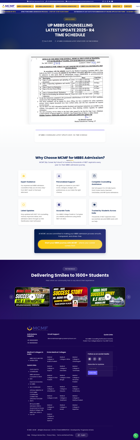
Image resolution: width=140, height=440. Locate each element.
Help (28, 435)
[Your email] (102, 368)
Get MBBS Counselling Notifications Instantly (99, 339)
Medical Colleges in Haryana (63, 389)
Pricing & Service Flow (38, 435)
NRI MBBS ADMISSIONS (44, 6)
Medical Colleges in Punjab (50, 407)
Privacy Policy (51, 435)
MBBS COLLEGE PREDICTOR (90, 6)
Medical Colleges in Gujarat (50, 368)
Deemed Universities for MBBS (36, 383)
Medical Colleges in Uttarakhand (51, 389)
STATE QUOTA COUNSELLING (34, 370)
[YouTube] (112, 1)
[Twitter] (105, 1)
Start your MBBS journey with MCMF (70, 244)
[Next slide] (128, 297)
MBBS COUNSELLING (24, 6)
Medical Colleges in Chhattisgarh (76, 359)
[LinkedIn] (109, 1)
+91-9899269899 (32, 340)
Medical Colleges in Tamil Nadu (76, 368)
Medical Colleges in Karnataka (63, 368)
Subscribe (92, 373)
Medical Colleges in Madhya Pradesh (77, 398)
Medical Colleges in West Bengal (65, 378)
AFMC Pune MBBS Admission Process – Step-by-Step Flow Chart (51, 12)
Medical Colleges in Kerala (63, 407)
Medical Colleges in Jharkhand (63, 398)
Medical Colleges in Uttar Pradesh (52, 378)
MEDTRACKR (106, 6)
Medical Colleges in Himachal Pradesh (75, 379)
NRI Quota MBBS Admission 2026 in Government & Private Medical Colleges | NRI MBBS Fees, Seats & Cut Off (37, 409)
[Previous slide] (11, 297)
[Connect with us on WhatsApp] (135, 435)
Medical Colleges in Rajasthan (75, 407)
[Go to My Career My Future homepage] (7, 6)
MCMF (34, 430)
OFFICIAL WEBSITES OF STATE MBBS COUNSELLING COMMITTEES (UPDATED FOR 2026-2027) (36, 395)
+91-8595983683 (32, 343)
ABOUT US (116, 6)
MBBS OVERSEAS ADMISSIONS (66, 6)
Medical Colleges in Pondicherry (76, 389)
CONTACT (127, 6)
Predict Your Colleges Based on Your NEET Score (98, 341)
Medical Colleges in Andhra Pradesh (52, 359)
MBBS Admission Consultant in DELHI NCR (36, 377)
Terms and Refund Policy (65, 435)
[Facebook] (99, 359)
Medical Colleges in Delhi (52, 397)
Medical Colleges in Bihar (65, 358)
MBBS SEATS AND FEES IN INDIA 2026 (36, 359)
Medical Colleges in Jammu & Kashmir (50, 417)
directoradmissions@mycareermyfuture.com (80, 1)
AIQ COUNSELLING (35, 387)
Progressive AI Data (87, 430)
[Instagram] (107, 1)
